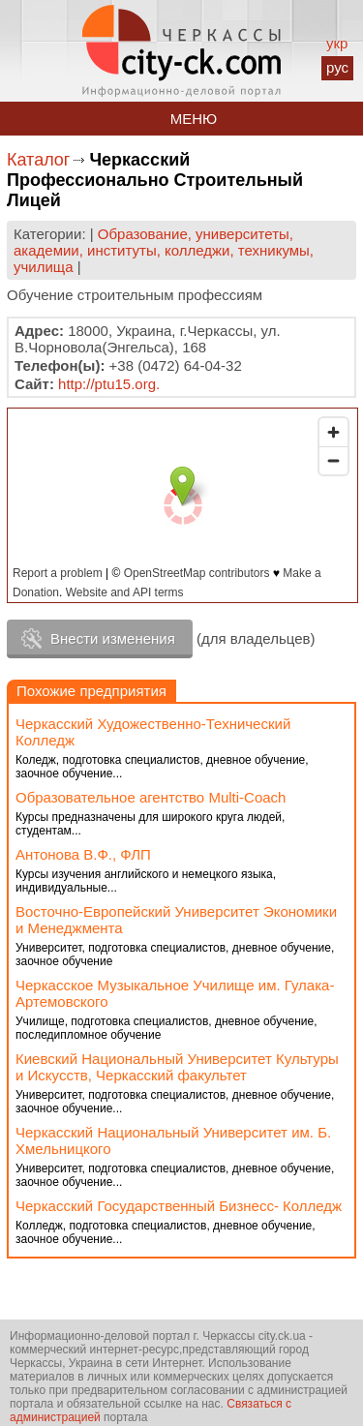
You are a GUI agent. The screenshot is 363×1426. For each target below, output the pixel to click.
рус (337, 67)
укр (337, 43)
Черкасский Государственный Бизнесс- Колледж (178, 1206)
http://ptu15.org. (109, 384)
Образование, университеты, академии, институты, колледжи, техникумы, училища (164, 250)
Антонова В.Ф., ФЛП (83, 854)
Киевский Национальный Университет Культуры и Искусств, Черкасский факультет (177, 1066)
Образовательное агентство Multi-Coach (150, 797)
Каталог (38, 159)
